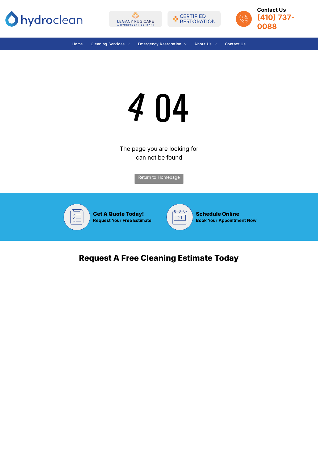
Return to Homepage (159, 177)
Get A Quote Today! (118, 214)
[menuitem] (77, 44)
